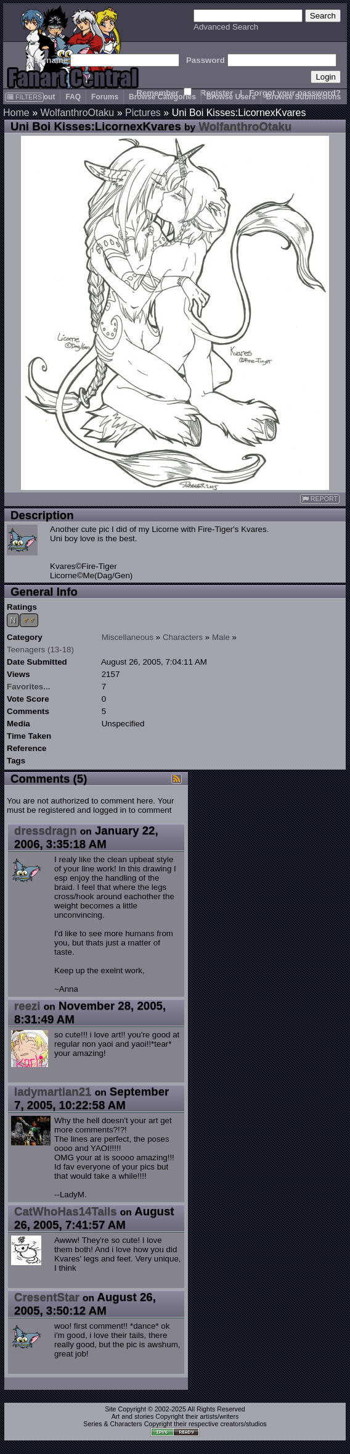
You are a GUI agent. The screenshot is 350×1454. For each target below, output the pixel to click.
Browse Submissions (303, 97)
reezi (27, 1005)
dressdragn (45, 830)
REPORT (320, 499)
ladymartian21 (52, 1091)
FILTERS (24, 97)
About (44, 97)
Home (16, 112)
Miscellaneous (127, 637)
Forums (104, 97)
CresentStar (46, 1296)
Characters (183, 637)
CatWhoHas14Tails (65, 1211)
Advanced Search (225, 26)
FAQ (73, 97)
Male (221, 637)
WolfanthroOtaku (77, 112)
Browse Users (231, 97)
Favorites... (28, 686)
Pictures (143, 112)
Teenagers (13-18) (40, 649)
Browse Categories (162, 97)
